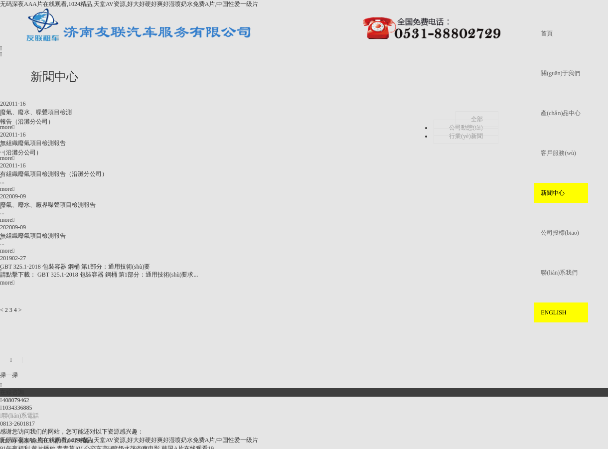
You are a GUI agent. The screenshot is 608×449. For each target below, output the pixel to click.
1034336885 (16, 407)
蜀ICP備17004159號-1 (65, 440)
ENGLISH (553, 312)
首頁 (547, 33)
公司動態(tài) (466, 127)
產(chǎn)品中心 (561, 113)
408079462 (14, 400)
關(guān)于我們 (560, 73)
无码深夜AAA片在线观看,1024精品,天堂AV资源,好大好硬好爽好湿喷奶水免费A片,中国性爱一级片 (129, 3)
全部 (477, 119)
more (7, 127)
